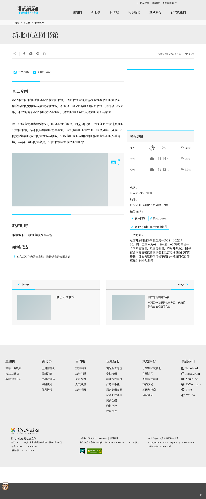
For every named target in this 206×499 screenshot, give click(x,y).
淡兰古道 (12, 374)
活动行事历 (48, 379)
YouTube (189, 379)
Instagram (190, 374)
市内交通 (147, 384)
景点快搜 (39, 22)
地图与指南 (149, 390)
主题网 (77, 12)
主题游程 (147, 374)
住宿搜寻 (111, 411)
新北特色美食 (114, 379)
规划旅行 (155, 12)
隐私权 (83, 438)
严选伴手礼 (113, 384)
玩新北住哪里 (114, 395)
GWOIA (103, 438)
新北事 (95, 12)
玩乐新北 (134, 12)
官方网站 (138, 218)
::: (137, 2)
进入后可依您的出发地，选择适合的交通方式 (42, 257)
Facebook (158, 218)
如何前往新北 (150, 379)
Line (186, 390)
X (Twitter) (191, 384)
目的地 (114, 12)
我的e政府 (82, 451)
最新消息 (47, 374)
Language (168, 2)
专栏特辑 (111, 374)
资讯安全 (92, 438)
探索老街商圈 (114, 390)
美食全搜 (111, 400)
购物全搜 (111, 406)
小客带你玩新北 (151, 368)
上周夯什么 (48, 368)
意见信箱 (114, 438)
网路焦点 (47, 384)
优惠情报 (47, 390)
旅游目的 (80, 368)
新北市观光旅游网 (30, 10)
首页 (17, 22)
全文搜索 (156, 2)
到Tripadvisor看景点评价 (149, 227)
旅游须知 (147, 395)
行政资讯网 (178, 12)
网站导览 (144, 2)
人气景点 (80, 384)
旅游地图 (80, 390)
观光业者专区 (114, 368)
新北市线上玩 (13, 379)
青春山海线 (13, 368)
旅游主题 (80, 374)
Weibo (188, 395)
